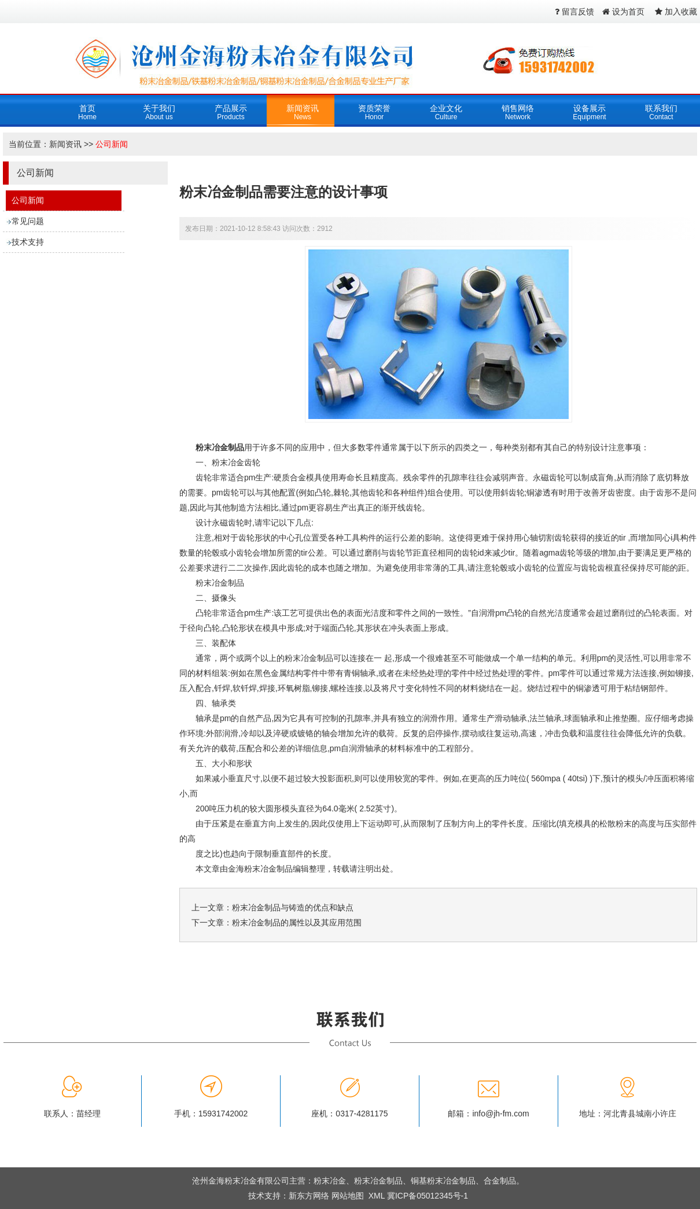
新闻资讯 (65, 144)
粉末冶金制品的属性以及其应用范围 (297, 922)
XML (377, 1195)
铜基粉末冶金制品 (443, 1180)
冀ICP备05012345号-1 (427, 1195)
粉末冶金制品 (220, 447)
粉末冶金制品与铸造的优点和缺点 (292, 907)
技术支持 (28, 242)
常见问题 (28, 221)
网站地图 (347, 1195)
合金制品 (500, 1180)
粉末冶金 (330, 1180)
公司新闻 (111, 144)
